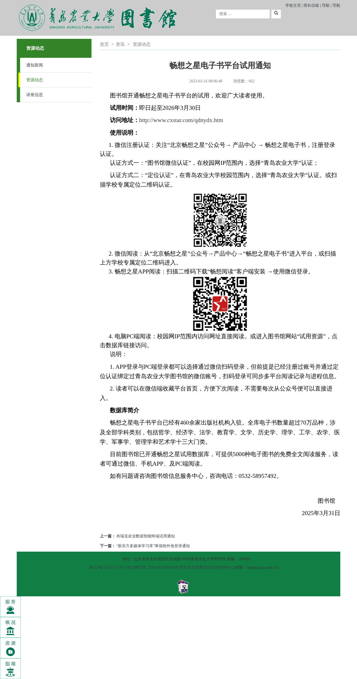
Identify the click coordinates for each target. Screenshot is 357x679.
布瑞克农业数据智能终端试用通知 (145, 536)
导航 (326, 5)
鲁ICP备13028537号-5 (107, 567)
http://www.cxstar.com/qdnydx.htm (181, 120)
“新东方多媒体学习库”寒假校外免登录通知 (153, 546)
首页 (104, 44)
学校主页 (293, 5)
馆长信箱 (311, 5)
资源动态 (34, 80)
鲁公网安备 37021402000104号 (153, 567)
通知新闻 (34, 65)
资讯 (120, 44)
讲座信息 (34, 94)
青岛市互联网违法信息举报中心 (207, 567)
